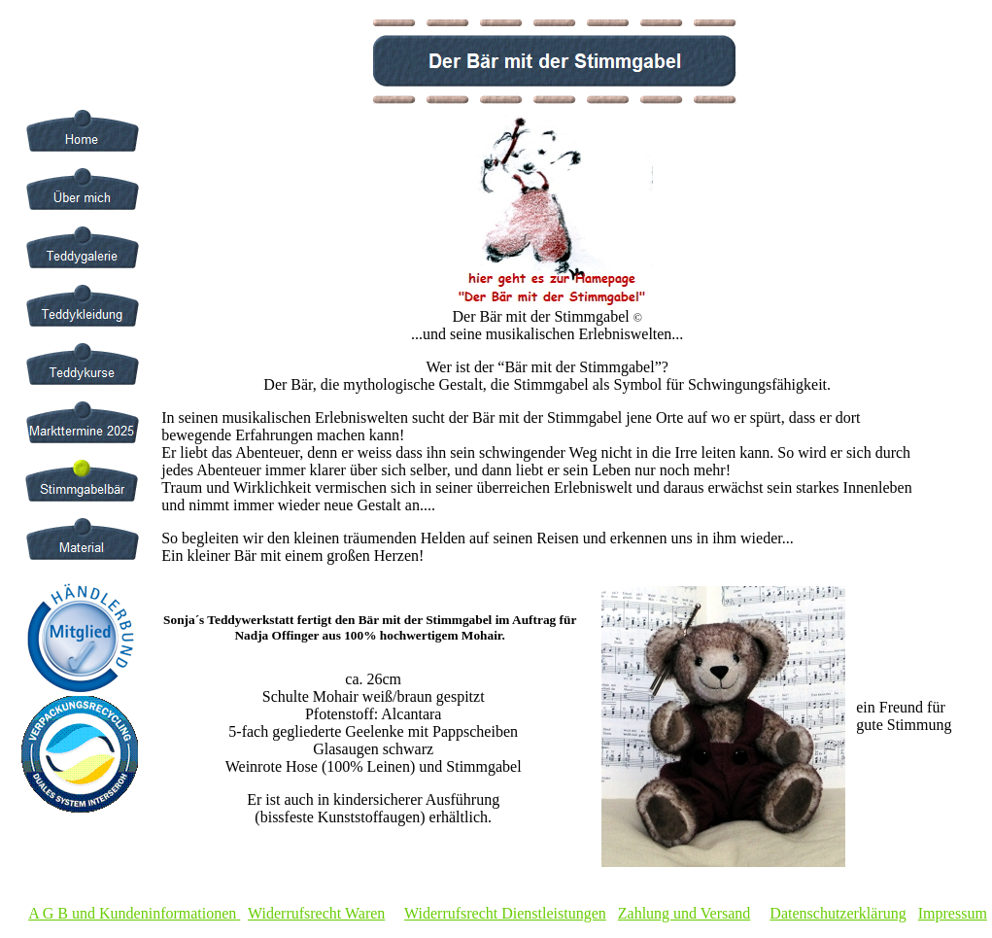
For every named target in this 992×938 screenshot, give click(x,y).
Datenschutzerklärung (838, 913)
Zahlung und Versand (684, 913)
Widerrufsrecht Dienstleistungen (505, 913)
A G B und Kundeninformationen (132, 913)
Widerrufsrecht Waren (316, 913)
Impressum (952, 913)
